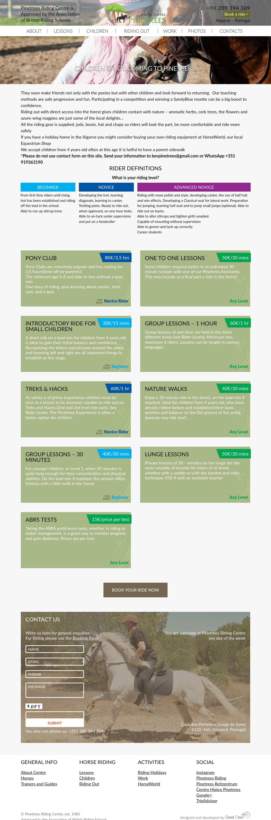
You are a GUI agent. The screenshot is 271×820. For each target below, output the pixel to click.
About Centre (33, 772)
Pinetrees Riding (211, 778)
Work (170, 31)
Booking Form (86, 638)
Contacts (231, 31)
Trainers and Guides (39, 783)
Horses (27, 778)
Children (97, 31)
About (33, 31)
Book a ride (234, 14)
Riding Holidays (152, 772)
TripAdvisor (206, 800)
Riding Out (137, 31)
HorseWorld (149, 783)
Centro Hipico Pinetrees (218, 789)
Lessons (63, 31)
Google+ (204, 795)
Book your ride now (135, 589)
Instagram (205, 772)
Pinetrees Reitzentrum (216, 783)
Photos (197, 31)
